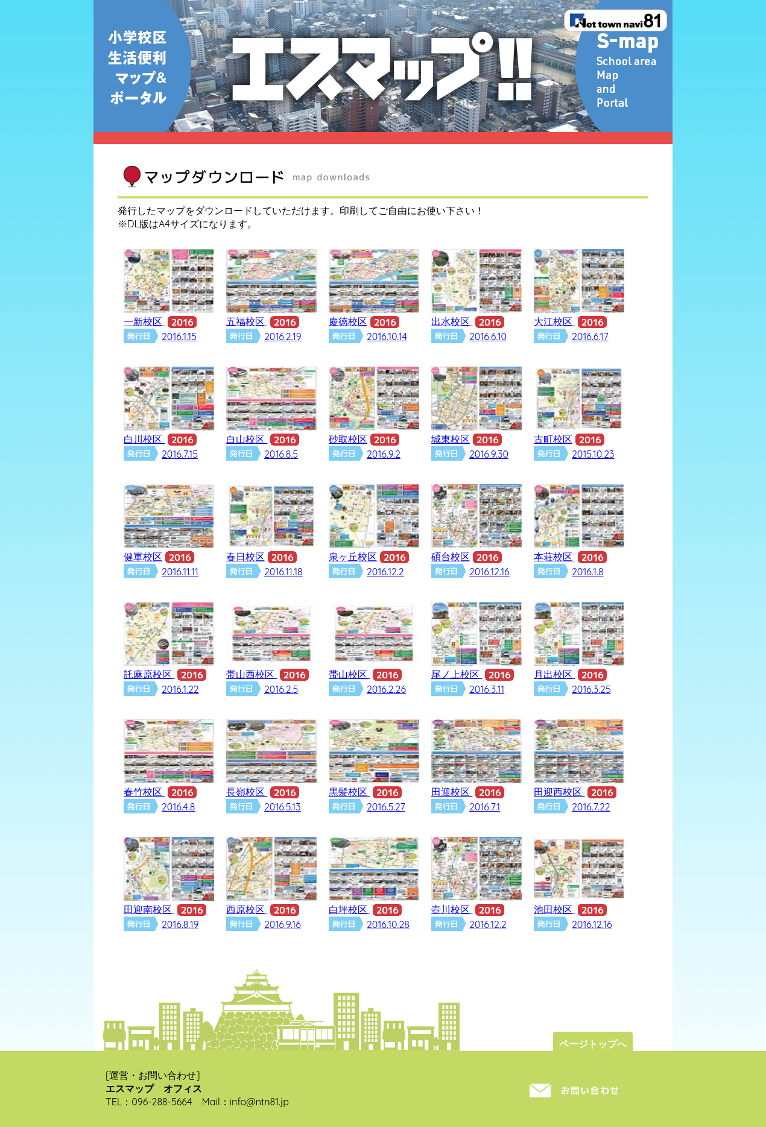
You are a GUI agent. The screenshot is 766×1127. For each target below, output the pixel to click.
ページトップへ (593, 1044)
